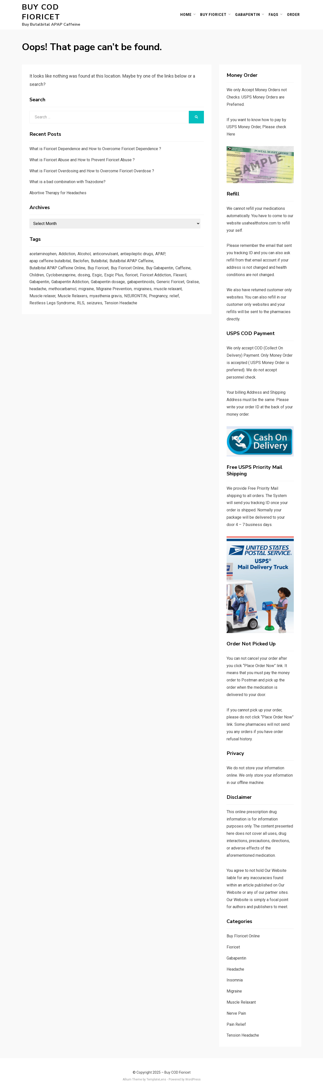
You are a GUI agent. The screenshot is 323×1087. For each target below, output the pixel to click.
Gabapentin (249, 11)
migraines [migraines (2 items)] (166, 285)
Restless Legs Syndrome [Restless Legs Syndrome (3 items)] (87, 301)
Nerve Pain (236, 1006)
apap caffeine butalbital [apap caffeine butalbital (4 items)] (51, 255)
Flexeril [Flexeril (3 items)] (189, 270)
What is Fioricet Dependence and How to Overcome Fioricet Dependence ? (95, 142)
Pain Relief (236, 1017)
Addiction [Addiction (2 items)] (70, 247)
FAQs (275, 11)
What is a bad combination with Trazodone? (67, 175)
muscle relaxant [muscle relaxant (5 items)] (44, 293)
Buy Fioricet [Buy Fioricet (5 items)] (102, 262)
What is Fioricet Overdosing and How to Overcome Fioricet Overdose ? (91, 164)
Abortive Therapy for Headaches (57, 186)
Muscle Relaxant (241, 995)
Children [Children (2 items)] (37, 270)
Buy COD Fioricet (61, 9)
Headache (235, 962)
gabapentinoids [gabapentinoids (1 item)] (149, 278)
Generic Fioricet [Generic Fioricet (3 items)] (182, 278)
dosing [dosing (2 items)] (87, 270)
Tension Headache (243, 1028)
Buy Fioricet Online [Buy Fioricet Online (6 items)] (132, 262)
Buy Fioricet (215, 11)
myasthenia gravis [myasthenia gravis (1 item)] (141, 293)
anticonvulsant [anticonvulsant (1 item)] (112, 247)
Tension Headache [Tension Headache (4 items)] (158, 301)
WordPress (193, 1072)
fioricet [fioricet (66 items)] (137, 270)
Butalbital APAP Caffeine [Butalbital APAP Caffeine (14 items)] (138, 255)
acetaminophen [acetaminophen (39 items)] (44, 247)
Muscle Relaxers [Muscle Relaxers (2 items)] (106, 293)
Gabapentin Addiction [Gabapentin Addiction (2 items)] (73, 278)
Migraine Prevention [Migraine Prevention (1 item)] (136, 285)
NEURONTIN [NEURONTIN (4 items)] (172, 293)
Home (187, 11)
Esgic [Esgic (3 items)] (101, 270)
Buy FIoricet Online (243, 929)
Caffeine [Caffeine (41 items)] (192, 262)
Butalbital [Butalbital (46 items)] (104, 255)
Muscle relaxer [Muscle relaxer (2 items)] (75, 293)
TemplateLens (156, 1072)
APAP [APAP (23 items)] (170, 247)
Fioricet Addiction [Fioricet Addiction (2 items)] (163, 270)
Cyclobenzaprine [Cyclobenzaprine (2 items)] (63, 270)
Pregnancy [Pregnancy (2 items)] (39, 301)
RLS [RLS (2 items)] (116, 301)
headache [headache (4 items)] (54, 285)
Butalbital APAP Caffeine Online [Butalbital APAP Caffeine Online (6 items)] (59, 262)
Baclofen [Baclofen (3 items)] (84, 255)
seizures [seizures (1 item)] (130, 301)
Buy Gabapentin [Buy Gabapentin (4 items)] (167, 262)
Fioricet (233, 940)
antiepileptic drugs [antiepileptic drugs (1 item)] (145, 247)
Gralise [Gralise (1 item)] (36, 285)
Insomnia (235, 973)
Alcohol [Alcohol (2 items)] (89, 247)
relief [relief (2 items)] (56, 301)
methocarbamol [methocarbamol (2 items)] (81, 285)
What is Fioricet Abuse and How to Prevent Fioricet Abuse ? (82, 153)
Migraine (234, 984)
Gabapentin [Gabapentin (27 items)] (40, 278)
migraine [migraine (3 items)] (106, 285)
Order (295, 11)
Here (231, 127)
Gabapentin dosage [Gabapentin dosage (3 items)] (114, 278)
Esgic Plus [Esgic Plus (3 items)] (118, 270)
